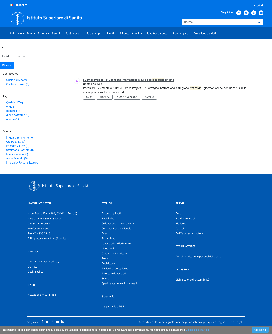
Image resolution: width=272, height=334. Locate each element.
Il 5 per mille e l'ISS (113, 306)
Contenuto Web (17, 84)
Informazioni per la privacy (43, 261)
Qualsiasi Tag (14, 102)
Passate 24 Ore (17, 146)
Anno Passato (17, 158)
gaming (13, 110)
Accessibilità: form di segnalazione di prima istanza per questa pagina (182, 322)
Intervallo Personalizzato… (22, 162)
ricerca (12, 119)
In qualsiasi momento (19, 137)
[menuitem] (17, 33)
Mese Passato (17, 154)
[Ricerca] (218, 22)
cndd (11, 106)
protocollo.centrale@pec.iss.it (51, 238)
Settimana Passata (20, 150)
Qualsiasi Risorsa (17, 80)
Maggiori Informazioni (197, 329)
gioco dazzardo (17, 115)
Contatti (33, 266)
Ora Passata (16, 141)
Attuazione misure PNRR (42, 295)
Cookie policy (35, 271)
